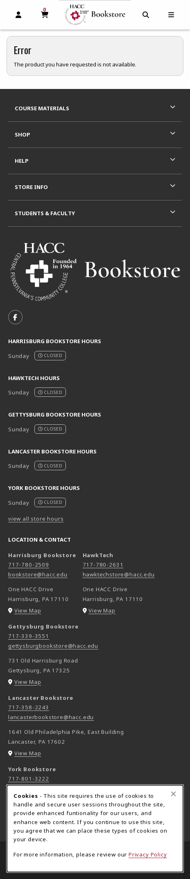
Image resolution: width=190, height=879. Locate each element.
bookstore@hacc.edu (38, 574)
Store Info (31, 187)
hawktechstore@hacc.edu (119, 574)
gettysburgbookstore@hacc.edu (53, 645)
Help (22, 160)
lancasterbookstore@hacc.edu (51, 717)
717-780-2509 (28, 564)
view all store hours (36, 518)
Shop (22, 134)
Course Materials (42, 108)
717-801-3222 (28, 778)
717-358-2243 (28, 707)
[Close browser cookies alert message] (173, 793)
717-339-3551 (28, 636)
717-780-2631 (103, 564)
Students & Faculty (45, 213)
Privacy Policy (148, 854)
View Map (27, 610)
